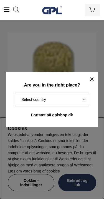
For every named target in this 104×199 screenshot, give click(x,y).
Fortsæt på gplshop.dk (52, 115)
